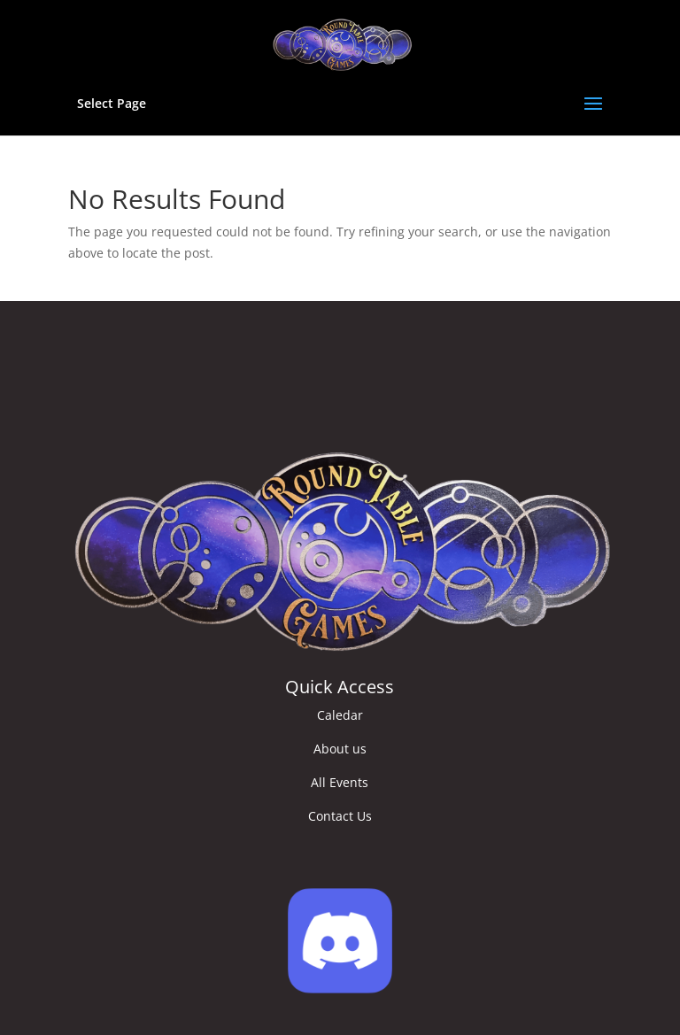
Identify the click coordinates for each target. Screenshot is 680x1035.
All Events (339, 782)
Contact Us (340, 815)
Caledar (340, 715)
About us (340, 748)
